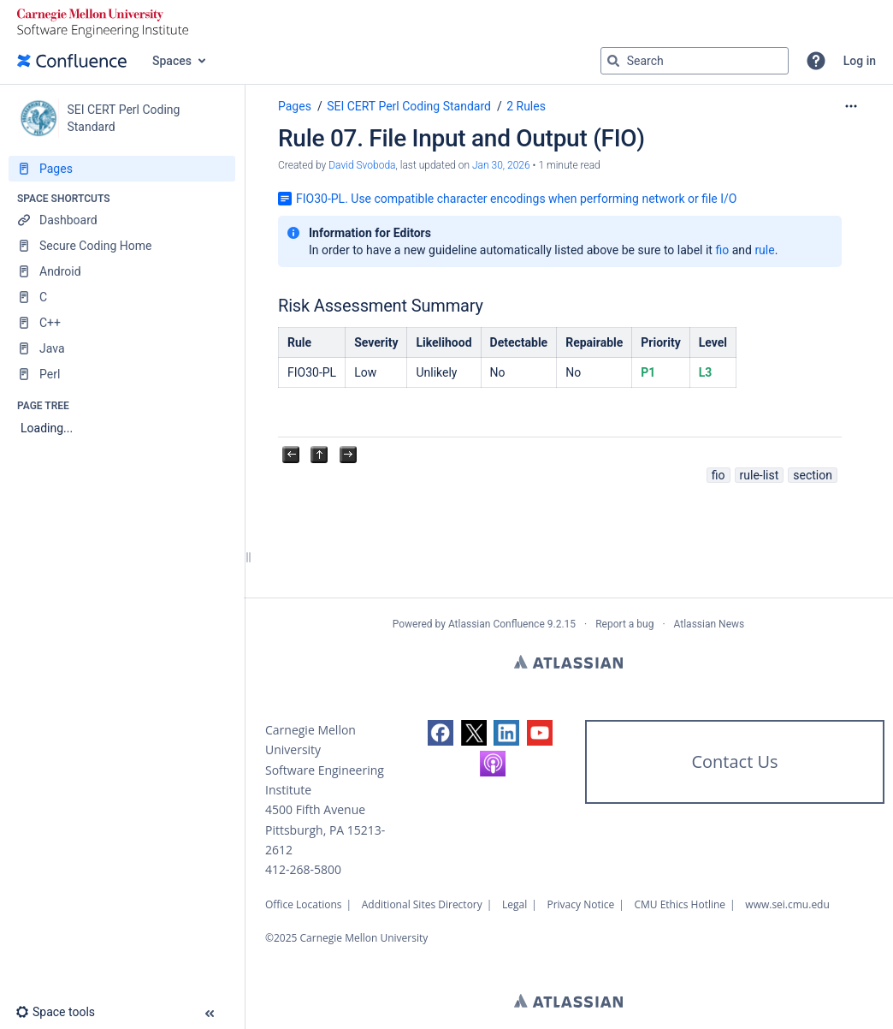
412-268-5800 (303, 869)
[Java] (122, 348)
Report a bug (624, 624)
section (812, 475)
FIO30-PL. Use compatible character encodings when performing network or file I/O (516, 198)
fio (722, 250)
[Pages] (122, 168)
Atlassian (568, 662)
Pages (294, 106)
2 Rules (526, 106)
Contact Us (734, 761)
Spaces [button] (172, 61)
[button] (816, 60)
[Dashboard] (122, 220)
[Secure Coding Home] (122, 246)
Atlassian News (709, 624)
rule (764, 250)
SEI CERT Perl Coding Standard (409, 106)
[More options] (851, 106)
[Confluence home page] (72, 60)
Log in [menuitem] (859, 61)
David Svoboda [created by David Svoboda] (361, 165)
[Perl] (122, 374)
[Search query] (694, 60)
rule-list (759, 475)
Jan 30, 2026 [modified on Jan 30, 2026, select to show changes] (501, 165)
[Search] (613, 61)
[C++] (122, 323)
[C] (122, 297)
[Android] (122, 271)
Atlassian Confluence (496, 624)
